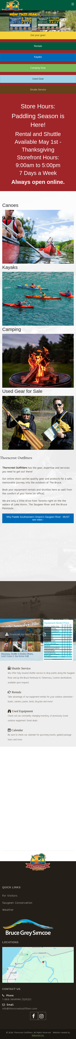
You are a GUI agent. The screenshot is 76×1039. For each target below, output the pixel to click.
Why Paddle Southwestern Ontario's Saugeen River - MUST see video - (38, 518)
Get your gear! (38, 35)
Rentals (38, 46)
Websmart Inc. (38, 1035)
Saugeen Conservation (17, 902)
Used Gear (38, 78)
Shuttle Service (38, 89)
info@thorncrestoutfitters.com (19, 1008)
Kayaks (38, 57)
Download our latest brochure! (25, 634)
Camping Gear (38, 68)
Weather (8, 909)
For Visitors (9, 895)
